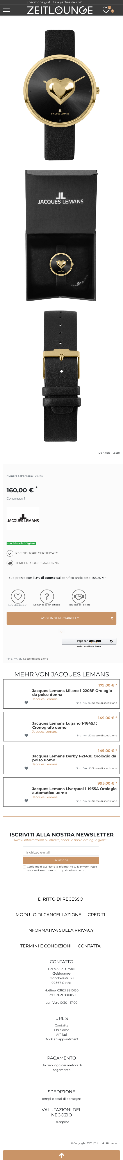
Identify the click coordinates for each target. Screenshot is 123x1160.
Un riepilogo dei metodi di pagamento (61, 1067)
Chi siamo (61, 1030)
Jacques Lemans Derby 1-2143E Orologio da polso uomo (74, 758)
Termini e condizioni (45, 946)
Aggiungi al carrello (77, 618)
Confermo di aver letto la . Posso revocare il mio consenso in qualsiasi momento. (62, 868)
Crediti (96, 914)
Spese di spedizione (35, 658)
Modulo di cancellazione (48, 914)
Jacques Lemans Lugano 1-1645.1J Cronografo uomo (65, 725)
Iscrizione (61, 860)
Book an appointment (61, 1039)
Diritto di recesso (60, 899)
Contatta (89, 946)
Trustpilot (89, 2)
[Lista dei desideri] (106, 10)
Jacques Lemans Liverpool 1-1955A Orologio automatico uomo (74, 791)
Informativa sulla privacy (60, 930)
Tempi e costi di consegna (62, 1099)
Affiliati (61, 1035)
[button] (89, 643)
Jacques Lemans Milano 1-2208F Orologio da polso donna (72, 693)
